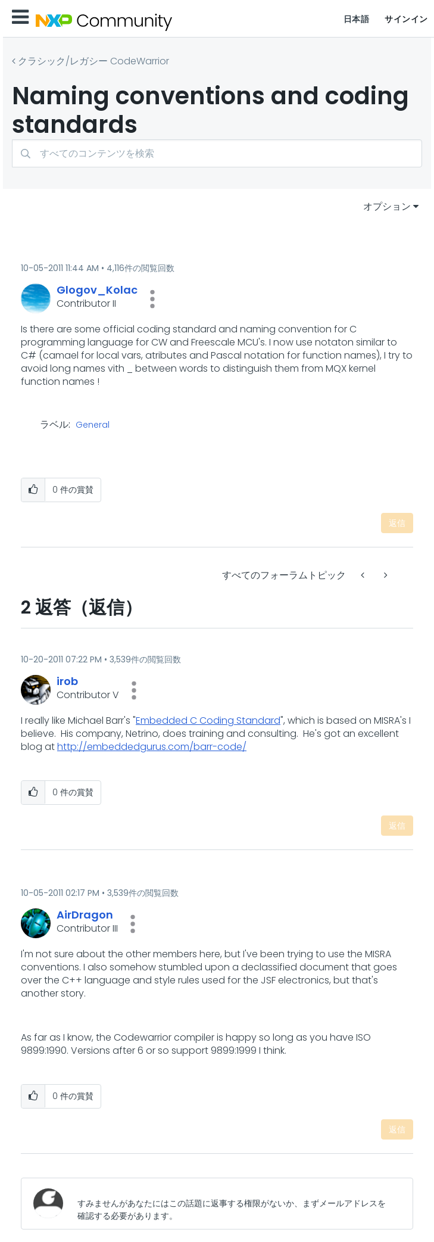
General (93, 425)
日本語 (357, 19)
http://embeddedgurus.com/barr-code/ (151, 747)
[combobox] (217, 153)
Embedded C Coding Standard (208, 720)
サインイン (406, 19)
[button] (152, 299)
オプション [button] (387, 206)
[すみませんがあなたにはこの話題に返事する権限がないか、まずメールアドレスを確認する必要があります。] (235, 1203)
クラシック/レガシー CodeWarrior (93, 61)
